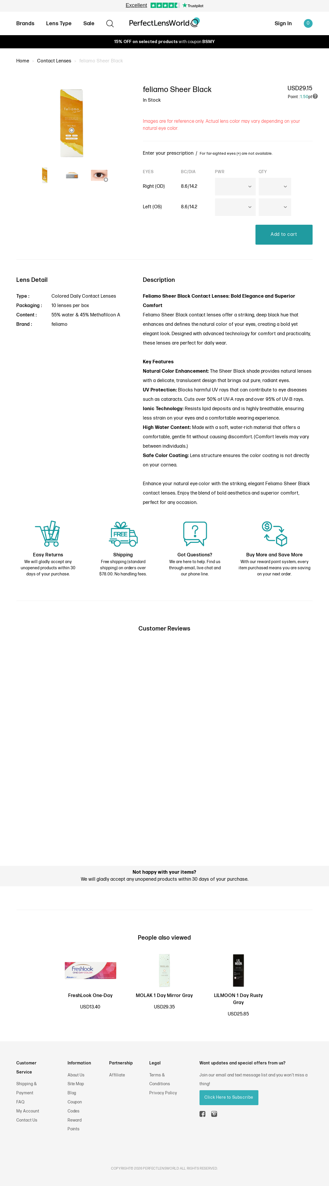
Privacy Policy (163, 1092)
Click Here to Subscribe (228, 1097)
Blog (72, 1092)
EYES (148, 171)
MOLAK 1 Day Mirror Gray (164, 995)
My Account (27, 1111)
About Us (76, 1075)
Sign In (283, 24)
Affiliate (117, 1075)
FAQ (20, 1102)
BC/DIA (188, 171)
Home (22, 61)
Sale (89, 24)
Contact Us (26, 1120)
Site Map (76, 1083)
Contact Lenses (54, 61)
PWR (220, 171)
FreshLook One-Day (90, 995)
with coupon (164, 41)
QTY (263, 171)
